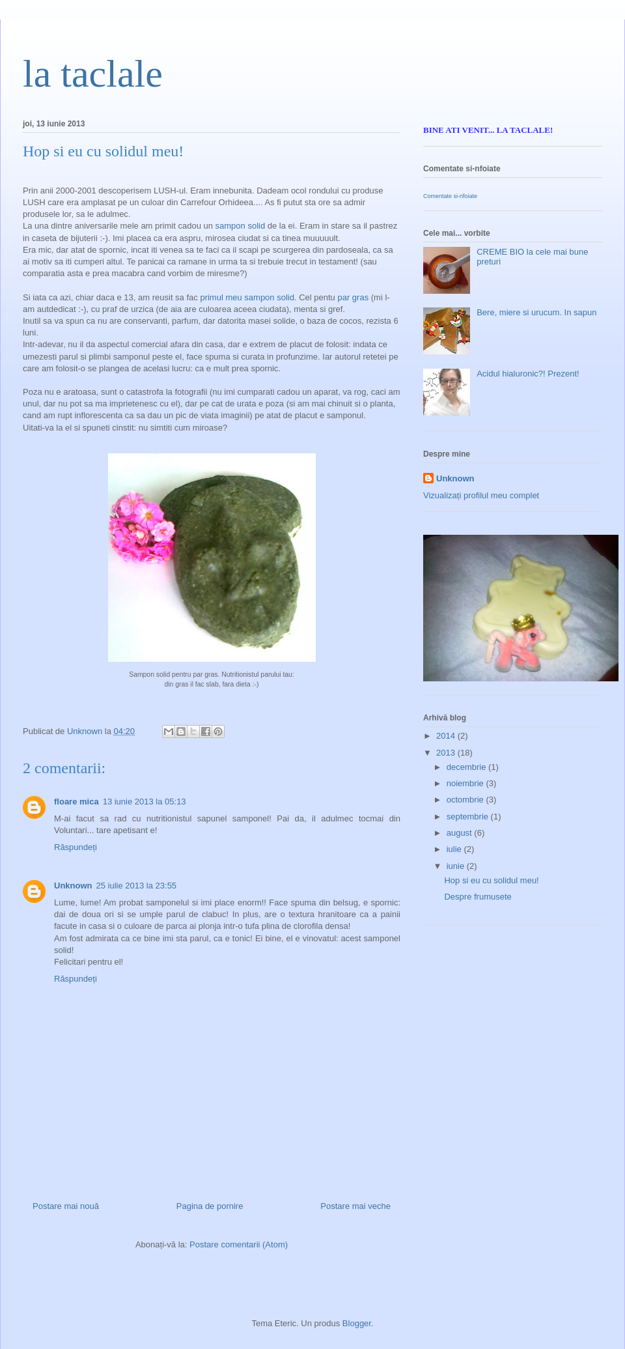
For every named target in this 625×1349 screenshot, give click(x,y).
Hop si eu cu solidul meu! (491, 880)
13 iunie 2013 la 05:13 (144, 801)
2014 (447, 736)
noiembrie (466, 783)
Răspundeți (75, 847)
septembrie (469, 816)
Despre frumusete (477, 897)
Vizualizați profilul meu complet (481, 495)
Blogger (356, 1323)
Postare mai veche (355, 1206)
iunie (457, 866)
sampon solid (240, 226)
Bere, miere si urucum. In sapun (536, 312)
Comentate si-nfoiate (450, 196)
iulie (455, 849)
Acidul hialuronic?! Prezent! (528, 373)
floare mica (76, 801)
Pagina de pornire (209, 1206)
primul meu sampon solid (247, 297)
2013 (447, 753)
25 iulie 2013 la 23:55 (136, 885)
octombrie (466, 799)
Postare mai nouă (66, 1206)
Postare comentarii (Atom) (238, 1244)
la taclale (93, 73)
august (461, 833)
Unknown (73, 885)
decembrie (467, 767)
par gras (352, 297)
